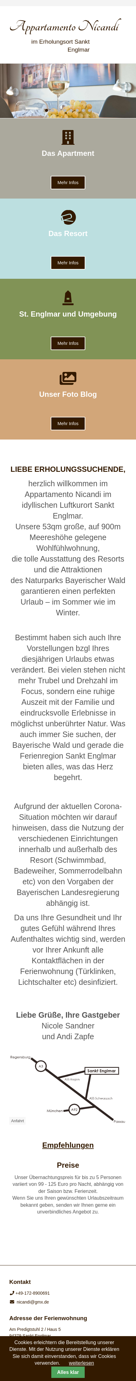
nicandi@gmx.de (33, 1302)
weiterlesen (81, 1363)
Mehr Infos (68, 182)
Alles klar (68, 1372)
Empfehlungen (68, 1145)
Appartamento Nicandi (63, 26)
